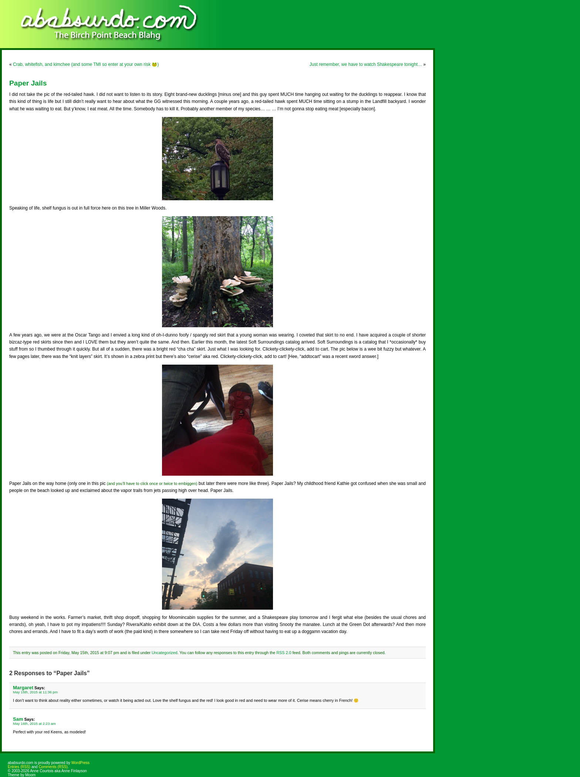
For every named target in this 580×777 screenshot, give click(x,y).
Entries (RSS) (19, 767)
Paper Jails (28, 83)
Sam (18, 719)
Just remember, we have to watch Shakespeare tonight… (366, 64)
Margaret (23, 687)
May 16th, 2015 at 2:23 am (34, 723)
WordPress (80, 763)
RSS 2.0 (283, 652)
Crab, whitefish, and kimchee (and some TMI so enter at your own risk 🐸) (86, 64)
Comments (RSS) (52, 767)
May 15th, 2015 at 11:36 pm (35, 692)
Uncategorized (165, 652)
